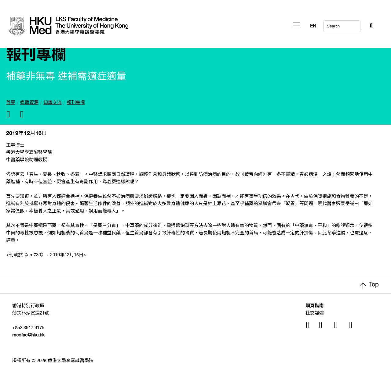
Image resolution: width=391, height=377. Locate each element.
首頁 (10, 103)
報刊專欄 (76, 103)
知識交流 (52, 103)
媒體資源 (29, 103)
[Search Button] (356, 24)
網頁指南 (314, 306)
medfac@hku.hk (28, 335)
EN (370, 26)
